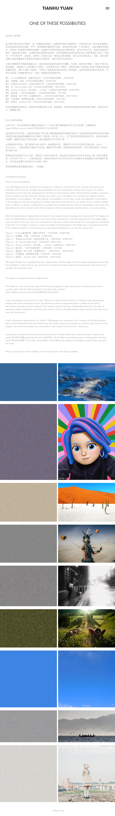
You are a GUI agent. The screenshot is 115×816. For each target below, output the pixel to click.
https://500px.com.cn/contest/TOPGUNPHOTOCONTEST (32, 128)
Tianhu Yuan (58, 8)
